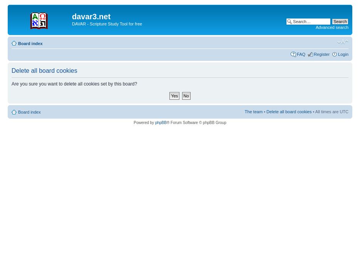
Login (343, 54)
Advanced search (332, 27)
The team (254, 111)
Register (322, 54)
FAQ (301, 54)
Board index (30, 43)
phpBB (161, 123)
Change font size (342, 42)
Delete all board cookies (288, 111)
